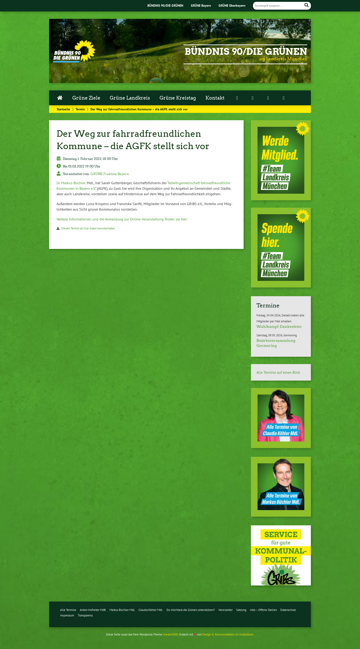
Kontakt (215, 98)
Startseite (63, 109)
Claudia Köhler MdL (150, 610)
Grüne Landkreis (130, 98)
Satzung (241, 610)
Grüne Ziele (86, 98)
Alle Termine (68, 610)
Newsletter (226, 610)
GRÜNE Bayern (201, 5)
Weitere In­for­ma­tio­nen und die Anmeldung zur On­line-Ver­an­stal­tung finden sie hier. (121, 219)
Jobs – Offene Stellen (263, 610)
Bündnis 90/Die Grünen (246, 51)
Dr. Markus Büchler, (71, 183)
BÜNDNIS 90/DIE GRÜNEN (165, 5)
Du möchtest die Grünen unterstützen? (190, 610)
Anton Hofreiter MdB (93, 610)
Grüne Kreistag (178, 98)
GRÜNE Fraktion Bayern (109, 174)
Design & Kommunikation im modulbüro (227, 634)
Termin (80, 109)
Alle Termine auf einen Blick (278, 372)
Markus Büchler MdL (122, 610)
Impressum (67, 615)
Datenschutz (288, 610)
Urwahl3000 (170, 634)
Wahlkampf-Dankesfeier (279, 326)
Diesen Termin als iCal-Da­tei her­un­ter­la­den (88, 228)
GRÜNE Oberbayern (232, 5)
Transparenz (85, 615)
